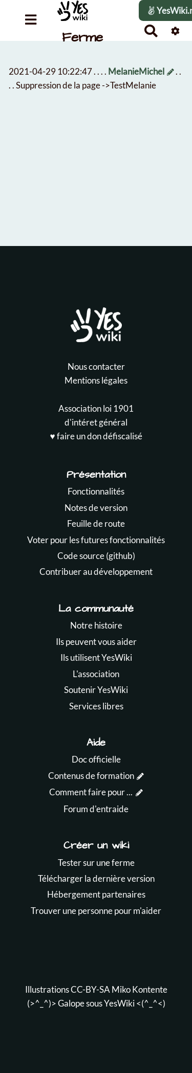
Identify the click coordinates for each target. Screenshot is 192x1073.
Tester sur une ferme (96, 862)
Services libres (96, 706)
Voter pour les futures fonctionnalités (96, 539)
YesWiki (119, 1003)
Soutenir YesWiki (96, 689)
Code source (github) (96, 555)
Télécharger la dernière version (96, 878)
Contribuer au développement (96, 571)
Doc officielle (96, 759)
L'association (96, 673)
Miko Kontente (139, 989)
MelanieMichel (136, 71)
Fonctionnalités (96, 491)
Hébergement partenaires (96, 894)
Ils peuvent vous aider (96, 641)
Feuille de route (96, 523)
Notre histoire (96, 625)
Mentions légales (96, 380)
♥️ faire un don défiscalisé (96, 436)
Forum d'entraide (96, 808)
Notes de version (96, 507)
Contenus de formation (91, 775)
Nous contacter (96, 366)
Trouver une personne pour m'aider (96, 910)
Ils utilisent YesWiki (96, 657)
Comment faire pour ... (91, 792)
